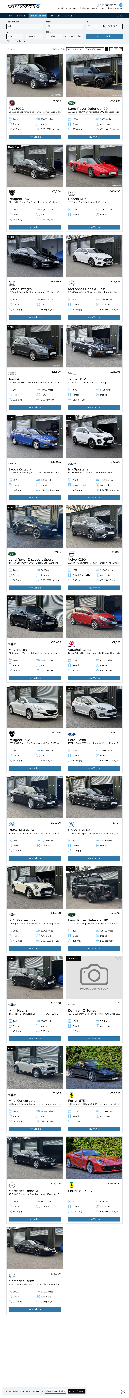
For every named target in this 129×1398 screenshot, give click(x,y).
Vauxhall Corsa (79, 650)
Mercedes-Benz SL (24, 1281)
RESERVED (13, 147)
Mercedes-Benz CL (24, 1191)
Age (8, 32)
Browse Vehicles (38, 16)
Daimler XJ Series (82, 1010)
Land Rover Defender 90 (88, 109)
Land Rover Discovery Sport (31, 559)
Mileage (49, 32)
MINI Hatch (18, 650)
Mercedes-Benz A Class (87, 289)
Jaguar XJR (77, 379)
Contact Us (67, 16)
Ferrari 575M (78, 1101)
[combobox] (25, 26)
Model (49, 22)
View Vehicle (35, 137)
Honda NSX (77, 199)
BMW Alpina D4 (21, 830)
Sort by (74, 49)
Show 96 (93, 49)
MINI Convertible (22, 920)
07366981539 (108, 5)
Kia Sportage (78, 469)
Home (10, 16)
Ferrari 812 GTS (80, 1191)
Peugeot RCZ (19, 199)
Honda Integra (20, 289)
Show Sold (60, 49)
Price (88, 22)
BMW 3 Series (79, 830)
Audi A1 (14, 379)
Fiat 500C (16, 109)
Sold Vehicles (21, 16)
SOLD (11, 237)
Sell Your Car (54, 16)
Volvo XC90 (77, 559)
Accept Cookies (76, 1391)
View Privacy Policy (55, 1391)
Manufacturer (12, 22)
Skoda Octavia (20, 469)
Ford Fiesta (77, 740)
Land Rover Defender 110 (88, 920)
